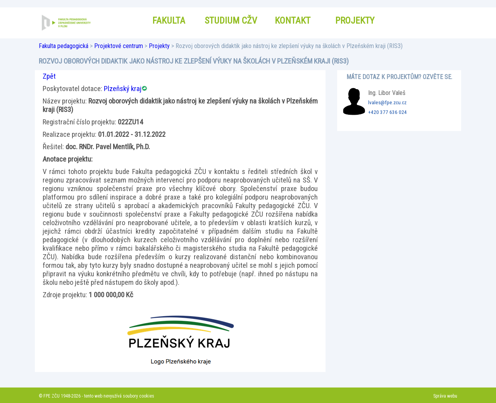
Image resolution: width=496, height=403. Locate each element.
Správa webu (445, 396)
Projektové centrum (118, 46)
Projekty (159, 46)
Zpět (49, 76)
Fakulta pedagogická (63, 46)
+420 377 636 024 (387, 112)
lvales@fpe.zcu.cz (387, 102)
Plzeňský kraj (122, 88)
